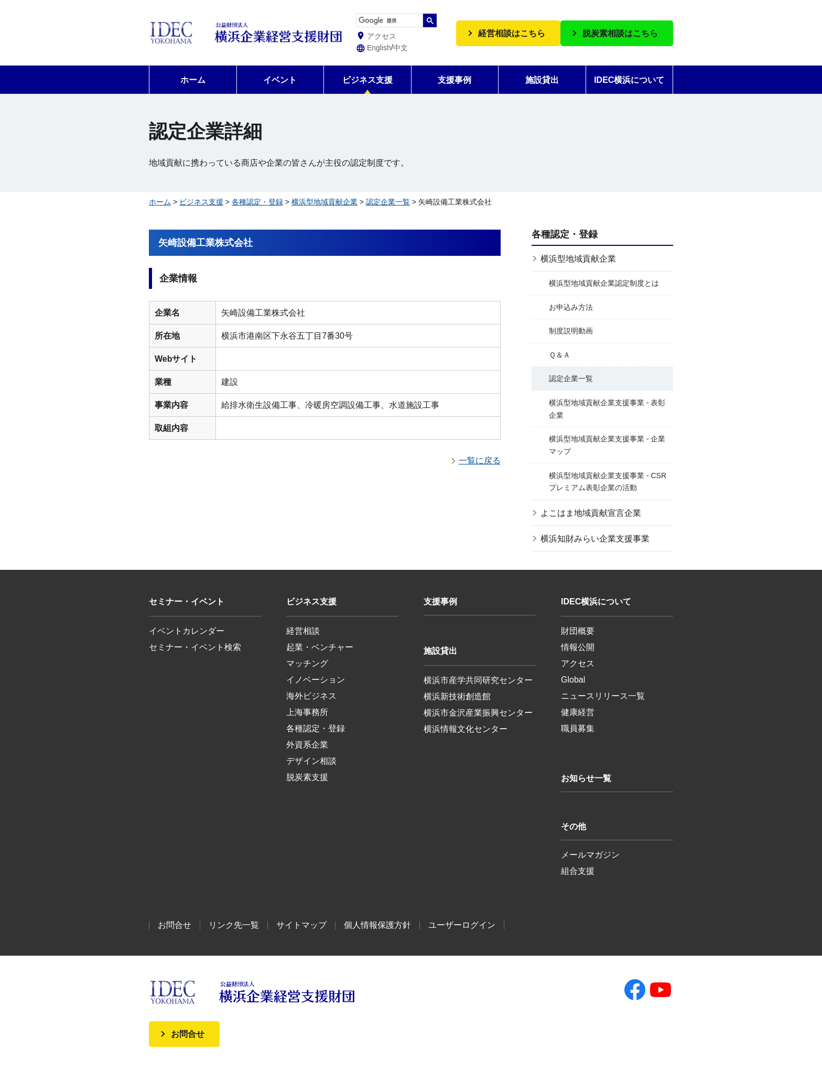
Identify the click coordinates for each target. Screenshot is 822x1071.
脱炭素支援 (307, 777)
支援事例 (454, 79)
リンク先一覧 (234, 925)
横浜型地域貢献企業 (324, 202)
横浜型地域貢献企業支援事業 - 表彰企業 (607, 408)
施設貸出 (542, 79)
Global (573, 679)
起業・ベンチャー (319, 647)
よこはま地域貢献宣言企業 (590, 513)
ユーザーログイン (461, 925)
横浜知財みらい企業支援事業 (595, 538)
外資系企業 (307, 744)
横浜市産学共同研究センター (478, 680)
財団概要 (577, 630)
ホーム (193, 79)
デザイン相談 (311, 760)
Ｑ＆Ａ (559, 355)
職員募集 (577, 728)
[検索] (389, 21)
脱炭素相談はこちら (620, 33)
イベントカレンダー (186, 630)
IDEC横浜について (629, 79)
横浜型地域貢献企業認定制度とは (604, 283)
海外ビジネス (311, 695)
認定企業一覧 (388, 202)
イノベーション (315, 679)
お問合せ (174, 925)
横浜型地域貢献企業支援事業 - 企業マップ (607, 445)
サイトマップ (301, 925)
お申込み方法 (571, 307)
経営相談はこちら (511, 33)
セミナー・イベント (186, 601)
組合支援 (577, 871)
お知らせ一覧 (586, 778)
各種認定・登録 (257, 202)
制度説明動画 (571, 331)
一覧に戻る (480, 460)
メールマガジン (590, 854)
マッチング (307, 663)
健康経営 (577, 712)
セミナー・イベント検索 (195, 647)
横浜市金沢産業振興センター (478, 712)
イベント (280, 79)
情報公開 (577, 647)
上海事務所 (307, 712)
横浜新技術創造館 (457, 696)
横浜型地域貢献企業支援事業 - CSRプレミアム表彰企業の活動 (607, 481)
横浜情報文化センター (465, 728)
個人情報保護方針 (377, 925)
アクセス (577, 663)
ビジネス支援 (367, 79)
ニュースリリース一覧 (603, 695)
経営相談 (303, 630)
